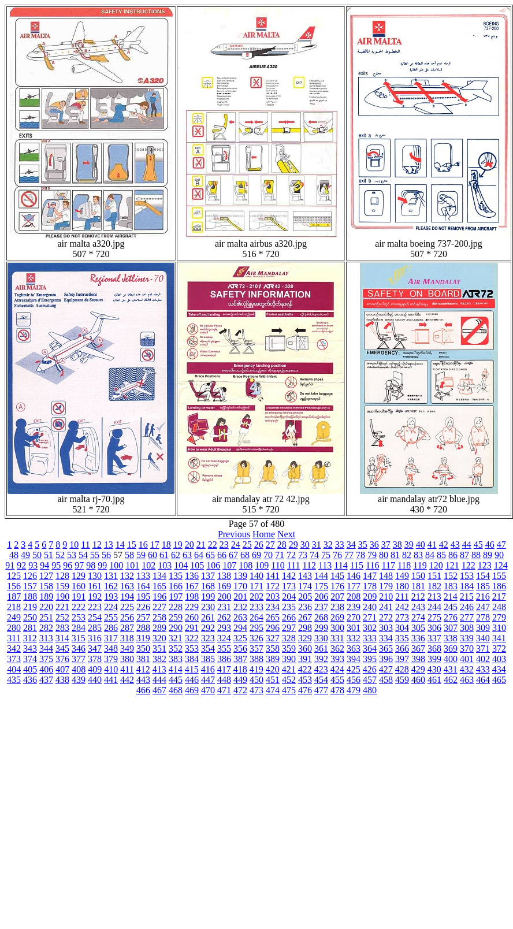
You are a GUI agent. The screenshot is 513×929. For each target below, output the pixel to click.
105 (197, 565)
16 (143, 544)
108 (245, 565)
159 (62, 586)
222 (79, 607)
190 (62, 596)
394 (353, 659)
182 (434, 586)
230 (208, 607)
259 (176, 617)
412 (143, 669)
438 (62, 680)
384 (192, 659)
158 (46, 586)
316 (95, 638)
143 (305, 576)
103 (165, 565)
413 (159, 669)
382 (159, 659)
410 (111, 669)
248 (499, 607)
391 (305, 659)
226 (143, 607)
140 (256, 576)
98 (90, 565)
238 (337, 607)
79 (372, 555)
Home (263, 534)
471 (224, 690)
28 (282, 544)
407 (62, 669)
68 (245, 555)
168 (208, 586)
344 (46, 648)
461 (434, 680)
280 (14, 628)
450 (256, 680)
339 (467, 638)
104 (181, 565)
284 (79, 628)
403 (499, 659)
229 (192, 607)
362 (337, 648)
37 (386, 544)
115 (356, 565)
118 (404, 565)
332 (353, 638)
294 (240, 628)
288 (143, 628)
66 (221, 555)
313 (46, 638)
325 (240, 638)
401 (467, 659)
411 (126, 669)
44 (466, 544)
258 (159, 617)
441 (111, 680)
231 (224, 607)
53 (71, 555)
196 (159, 596)
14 (120, 544)
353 (192, 648)
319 (143, 638)
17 (154, 544)
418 (240, 669)
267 (305, 617)
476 (305, 690)
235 (289, 607)
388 (256, 659)
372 (499, 648)
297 (289, 628)
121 (452, 565)
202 (256, 596)
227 (159, 607)
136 (192, 576)
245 (451, 607)
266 (289, 617)
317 (111, 638)
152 (451, 576)
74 (314, 555)
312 (30, 638)
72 (291, 555)
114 (340, 565)
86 (453, 555)
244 (434, 607)
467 (159, 690)
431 (451, 669)
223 (95, 607)
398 (418, 659)
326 (256, 638)
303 (386, 628)
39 (409, 544)
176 (337, 586)
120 (436, 565)
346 (79, 648)
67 (233, 555)
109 (262, 565)
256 (127, 617)
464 (483, 680)
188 (30, 596)
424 (337, 669)
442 (127, 680)
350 (143, 648)
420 (273, 669)
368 (434, 648)
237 (321, 607)
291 (192, 628)
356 (240, 648)
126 (30, 576)
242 (402, 607)
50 (37, 555)
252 (62, 617)
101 (132, 565)
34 (351, 544)
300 (337, 628)
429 (418, 669)
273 (402, 617)
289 (159, 628)
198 (192, 596)
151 (434, 576)
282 (46, 628)
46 (490, 544)
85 (441, 555)
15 (131, 544)
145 (337, 576)
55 (94, 555)
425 (353, 669)
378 (95, 659)
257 (143, 617)
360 (305, 648)
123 (485, 565)
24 (235, 544)
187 (14, 596)
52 (60, 555)
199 (208, 596)
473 (256, 690)
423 (321, 669)
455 (337, 680)
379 (111, 659)
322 (192, 638)
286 (111, 628)
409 (95, 669)
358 (273, 648)
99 (102, 565)
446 (192, 680)
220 (46, 607)
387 (240, 659)
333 (370, 638)
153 (467, 576)
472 (240, 690)
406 (46, 669)
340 (483, 638)
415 (192, 669)
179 (386, 586)
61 (164, 555)
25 (247, 544)
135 (176, 576)
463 (467, 680)
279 (499, 617)
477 (321, 690)
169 (224, 586)
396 (386, 659)
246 (467, 607)
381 (143, 659)
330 (321, 638)
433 (483, 669)
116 (372, 565)
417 (224, 669)
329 (305, 638)
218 (14, 607)
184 (467, 586)
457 (370, 680)
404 (14, 669)
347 (95, 648)
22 (212, 544)
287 (127, 628)
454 (321, 680)
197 (176, 596)
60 (152, 555)
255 (111, 617)
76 (337, 555)
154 (483, 576)
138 (224, 576)
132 (127, 576)
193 (111, 596)
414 (176, 669)
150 (418, 576)
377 (79, 659)
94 (44, 565)
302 (370, 628)
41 (432, 544)
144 (321, 576)
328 (289, 638)
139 (240, 576)
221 (62, 607)
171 (256, 586)
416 (208, 669)
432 (467, 669)
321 (176, 638)
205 (305, 596)
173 (289, 586)
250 (30, 617)
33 (339, 544)
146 (353, 576)
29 (293, 544)
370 (467, 648)
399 (434, 659)
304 (402, 628)
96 (67, 565)
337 (434, 638)
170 (240, 586)
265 (273, 617)
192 (95, 596)
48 (13, 555)
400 (451, 659)
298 (305, 628)
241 (386, 607)
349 (127, 648)
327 (273, 638)
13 (108, 544)
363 (353, 648)
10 (74, 544)
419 (256, 669)
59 (141, 555)
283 (62, 628)
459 (402, 680)
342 (14, 648)
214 (451, 596)
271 (370, 617)
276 (451, 617)
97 (79, 565)
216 (483, 596)
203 (273, 596)
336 (418, 638)
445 (176, 680)
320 (159, 638)
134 (159, 576)
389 (273, 659)
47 (501, 544)
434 (499, 669)
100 (116, 565)
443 (143, 680)
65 (210, 555)
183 (451, 586)
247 (483, 607)
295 (256, 628)
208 (353, 596)
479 (353, 690)
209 (370, 596)
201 (240, 596)
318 (127, 638)
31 (316, 544)
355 (224, 648)
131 (111, 576)
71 (279, 555)
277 (467, 617)
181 (418, 586)
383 (176, 659)
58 (129, 555)
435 (14, 680)
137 (208, 576)
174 (305, 586)
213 (434, 596)
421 (289, 669)
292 (208, 628)
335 (402, 638)
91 (9, 565)
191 (79, 596)
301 (353, 628)
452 (289, 680)
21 (201, 544)
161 (95, 586)
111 (293, 565)
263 (240, 617)
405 (30, 669)
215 (467, 596)
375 (46, 659)
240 (370, 607)
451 (273, 680)
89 (487, 555)
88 (476, 555)
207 (337, 596)
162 (111, 586)
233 (256, 607)
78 (360, 555)
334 (386, 638)
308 (467, 628)
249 (14, 617)
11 (85, 544)
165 (159, 586)
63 (187, 555)
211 (401, 596)
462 (451, 680)
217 (499, 596)
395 (370, 659)
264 (256, 617)
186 (499, 586)
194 (127, 596)
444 (159, 680)
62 (175, 555)
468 (176, 690)
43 (455, 544)
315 (79, 638)
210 (386, 596)
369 (451, 648)
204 (289, 596)
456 (353, 680)
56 (106, 555)
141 (273, 576)
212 (418, 596)
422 (305, 669)
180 (402, 586)
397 (402, 659)
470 (208, 690)
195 (143, 596)
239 (353, 607)
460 (418, 680)
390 (289, 659)
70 (268, 555)
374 (30, 659)
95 (56, 565)
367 (418, 648)
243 (418, 607)
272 (386, 617)
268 (321, 617)
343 (30, 648)
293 (224, 628)
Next (286, 534)
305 (418, 628)
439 (79, 680)
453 (305, 680)
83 (418, 555)
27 (270, 544)
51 (48, 555)
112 (308, 565)
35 (362, 544)
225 (127, 607)
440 (95, 680)
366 (402, 648)
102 (148, 565)
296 (273, 628)
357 (256, 648)
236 (305, 607)
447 (208, 680)
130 (95, 576)
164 (143, 586)
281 (30, 628)
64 (198, 555)
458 (386, 680)
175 (321, 586)
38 (397, 544)
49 (25, 555)
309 (483, 628)
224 (111, 607)
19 (178, 544)
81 (395, 555)
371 (483, 648)
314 (62, 638)
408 (79, 669)
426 (370, 669)
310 (499, 628)
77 (349, 555)
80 (383, 555)
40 (420, 544)
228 (176, 607)
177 (353, 586)
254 (95, 617)
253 (79, 617)
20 (189, 544)
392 (321, 659)
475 (289, 690)
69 (256, 555)
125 (14, 576)
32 (328, 544)
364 (370, 648)
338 (451, 638)
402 (483, 659)
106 (213, 565)
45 (478, 544)
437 (46, 680)
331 (337, 638)
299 (321, 628)
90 (499, 555)
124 (501, 565)
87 (464, 555)
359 (289, 648)
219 (30, 607)
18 (166, 544)
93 (33, 565)
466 (143, 690)
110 (277, 565)
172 (273, 586)
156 (14, 586)
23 (224, 544)
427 (386, 669)
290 (176, 628)
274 (418, 617)
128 (62, 576)
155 (499, 576)
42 (443, 544)
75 (325, 555)
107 (229, 565)
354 (208, 648)
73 (302, 555)
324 (224, 638)
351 (159, 648)
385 (208, 659)
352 (176, 648)
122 (468, 565)
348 (111, 648)
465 (499, 680)
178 (370, 586)
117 (388, 565)
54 (83, 555)
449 (240, 680)
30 (305, 544)
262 (224, 617)
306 (434, 628)
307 (451, 628)
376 (62, 659)
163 (127, 586)
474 (273, 690)
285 (95, 628)
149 (402, 576)
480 (370, 690)
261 (208, 617)
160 (79, 586)
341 (499, 638)
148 (386, 576)
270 (353, 617)
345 (62, 648)
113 (325, 565)
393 (337, 659)
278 (483, 617)
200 (224, 596)
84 (429, 555)
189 (46, 596)
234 (273, 607)
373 (14, 659)
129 (79, 576)
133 (143, 576)
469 (192, 690)
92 (21, 565)
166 (176, 586)
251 (46, 617)
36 (374, 544)
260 (192, 617)
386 (224, 659)
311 (13, 638)
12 (97, 544)
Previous (234, 534)
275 (434, 617)
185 (483, 586)
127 (46, 576)
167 (192, 586)
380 (127, 659)
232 (240, 607)
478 (337, 690)
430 (434, 669)
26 (258, 544)
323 (208, 638)
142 (289, 576)
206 (321, 596)
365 (386, 648)
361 (321, 648)
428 (402, 669)
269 (337, 617)
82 (406, 555)
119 (419, 565)
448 (224, 680)
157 (30, 586)
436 (30, 680)
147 (370, 576)
